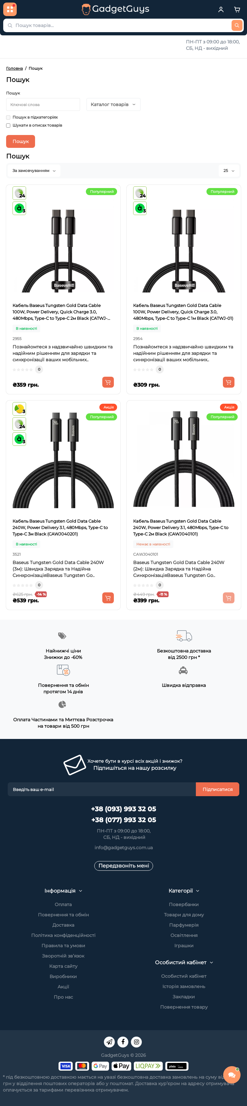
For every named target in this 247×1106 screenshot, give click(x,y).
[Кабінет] (221, 9)
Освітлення (183, 935)
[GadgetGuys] (115, 9)
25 (229, 170)
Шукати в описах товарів (34, 125)
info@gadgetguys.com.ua (124, 847)
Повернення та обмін (63, 915)
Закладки (184, 997)
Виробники (63, 976)
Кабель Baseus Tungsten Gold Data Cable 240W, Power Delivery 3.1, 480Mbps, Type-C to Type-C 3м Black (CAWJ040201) (60, 527)
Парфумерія (183, 925)
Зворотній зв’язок (63, 956)
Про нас (63, 997)
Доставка (63, 925)
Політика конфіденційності (63, 935)
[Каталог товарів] (10, 9)
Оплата (63, 904)
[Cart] (237, 9)
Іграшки (184, 946)
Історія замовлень (183, 986)
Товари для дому (184, 915)
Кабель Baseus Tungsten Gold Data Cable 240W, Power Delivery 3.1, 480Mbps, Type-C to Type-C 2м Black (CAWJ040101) (180, 527)
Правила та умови (63, 946)
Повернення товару (184, 1007)
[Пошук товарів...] (237, 25)
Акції (63, 987)
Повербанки (184, 904)
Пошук (13, 93)
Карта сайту (63, 966)
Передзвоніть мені (123, 866)
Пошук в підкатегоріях (32, 117)
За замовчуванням (34, 170)
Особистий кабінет (183, 976)
